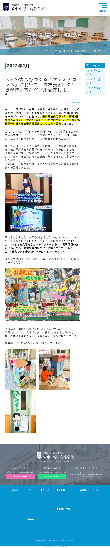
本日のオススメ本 (94, 512)
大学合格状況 (63, 498)
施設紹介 (50, 505)
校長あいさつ (16, 494)
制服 (49, 501)
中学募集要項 (79, 498)
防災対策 (14, 512)
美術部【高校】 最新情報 (70, 51)
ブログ (91, 490)
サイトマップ (69, 541)
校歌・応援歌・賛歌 (18, 505)
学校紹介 (15, 490)
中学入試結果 (79, 501)
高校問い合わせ (51, 476)
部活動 (91, 508)
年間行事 (50, 494)
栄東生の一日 (39, 498)
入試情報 (78, 490)
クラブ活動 (51, 498)
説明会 (91, 501)
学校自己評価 (16, 518)
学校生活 (51, 490)
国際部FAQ (38, 512)
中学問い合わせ (20, 476)
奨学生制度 (78, 512)
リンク (62, 541)
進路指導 (62, 494)
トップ (43, 51)
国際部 (37, 508)
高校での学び (39, 523)
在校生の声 (38, 501)
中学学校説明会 (80, 494)
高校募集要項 (79, 508)
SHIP (60, 513)
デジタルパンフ (16, 515)
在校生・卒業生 (64, 509)
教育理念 (14, 498)
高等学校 (38, 519)
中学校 (37, 490)
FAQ (36, 505)
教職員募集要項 (41, 541)
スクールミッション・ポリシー (21, 501)
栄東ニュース (93, 494)
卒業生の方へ (63, 517)
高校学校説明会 (80, 505)
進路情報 (62, 490)
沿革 (13, 508)
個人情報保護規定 (53, 541)
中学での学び (39, 494)
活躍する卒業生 (64, 501)
